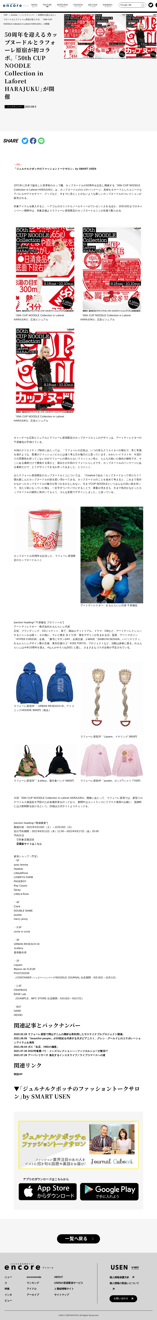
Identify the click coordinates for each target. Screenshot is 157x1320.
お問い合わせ (121, 1298)
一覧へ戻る (76, 1238)
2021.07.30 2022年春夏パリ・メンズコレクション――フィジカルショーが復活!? (61, 1051)
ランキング (33, 1283)
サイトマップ (61, 1294)
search (142, 5)
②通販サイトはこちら (29, 844)
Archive (14, 15)
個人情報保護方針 (119, 1277)
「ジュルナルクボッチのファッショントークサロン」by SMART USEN (55, 168)
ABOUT (58, 1277)
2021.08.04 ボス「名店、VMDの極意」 (36, 1047)
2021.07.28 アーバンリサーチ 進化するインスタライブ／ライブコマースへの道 (59, 1055)
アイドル (32, 1288)
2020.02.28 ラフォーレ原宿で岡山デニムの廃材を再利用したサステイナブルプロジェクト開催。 (69, 1034)
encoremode (34, 1277)
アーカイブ (33, 1294)
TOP (6, 15)
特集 (7, 1288)
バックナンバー (28, 15)
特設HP (18, 1074)
